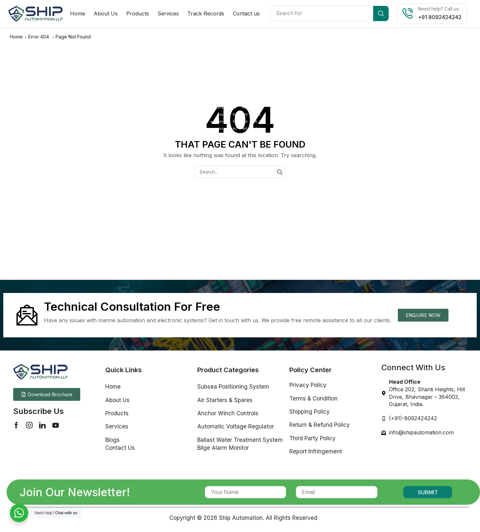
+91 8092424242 (440, 17)
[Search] (381, 13)
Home (16, 36)
